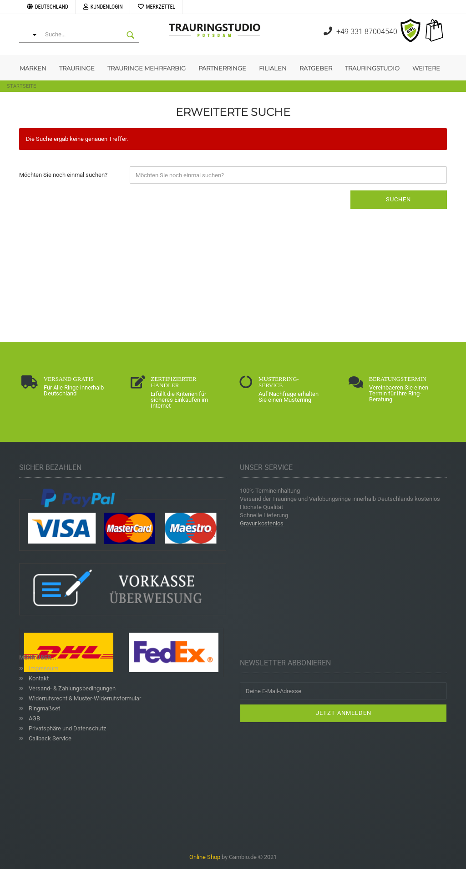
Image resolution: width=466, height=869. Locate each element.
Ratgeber (315, 68)
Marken (33, 68)
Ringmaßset (43, 708)
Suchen (398, 199)
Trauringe (77, 68)
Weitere (426, 68)
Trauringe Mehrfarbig (146, 68)
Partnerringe (222, 68)
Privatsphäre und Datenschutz (66, 728)
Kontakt (38, 678)
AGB (33, 718)
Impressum (42, 668)
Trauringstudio (372, 68)
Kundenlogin (102, 7)
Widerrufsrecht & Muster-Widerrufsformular (84, 698)
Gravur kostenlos (262, 523)
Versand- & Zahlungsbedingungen (71, 688)
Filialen (273, 68)
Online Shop (204, 857)
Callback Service (49, 738)
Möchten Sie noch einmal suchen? (63, 174)
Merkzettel (156, 7)
